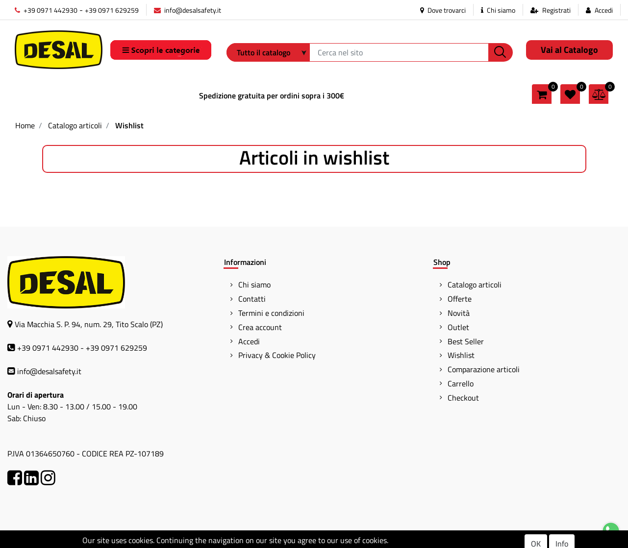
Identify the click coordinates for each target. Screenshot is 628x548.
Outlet (458, 327)
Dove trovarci (443, 10)
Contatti (252, 299)
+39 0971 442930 (46, 10)
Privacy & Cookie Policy (277, 355)
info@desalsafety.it (187, 10)
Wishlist (129, 125)
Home (25, 125)
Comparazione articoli (484, 369)
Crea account (260, 327)
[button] (500, 52)
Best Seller (466, 341)
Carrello (461, 383)
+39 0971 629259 (112, 10)
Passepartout (354, 540)
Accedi (604, 10)
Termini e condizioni (271, 313)
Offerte (460, 299)
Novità (459, 313)
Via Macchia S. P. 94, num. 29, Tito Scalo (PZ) (89, 324)
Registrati (556, 10)
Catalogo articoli (75, 125)
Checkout (463, 398)
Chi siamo (498, 10)
